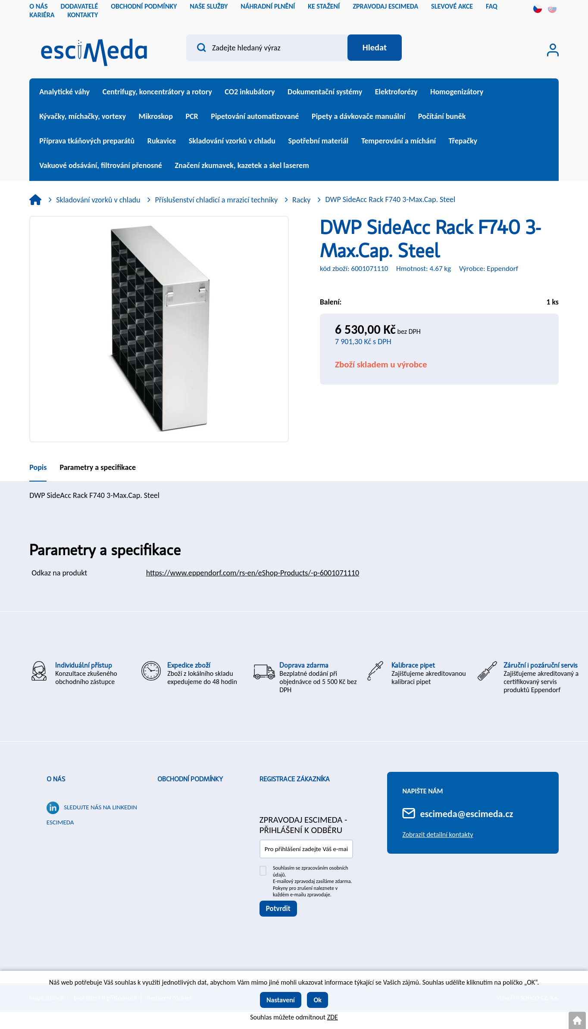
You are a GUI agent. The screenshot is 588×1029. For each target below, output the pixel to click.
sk (552, 8)
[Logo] (94, 50)
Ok (317, 1000)
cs (537, 8)
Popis (38, 467)
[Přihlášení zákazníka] (553, 50)
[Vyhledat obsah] (374, 47)
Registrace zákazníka (295, 779)
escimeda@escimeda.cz (466, 814)
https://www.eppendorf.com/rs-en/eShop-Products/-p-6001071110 (252, 573)
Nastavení (280, 1000)
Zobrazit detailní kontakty (437, 834)
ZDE (332, 1017)
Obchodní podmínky (190, 779)
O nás (56, 779)
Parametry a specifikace (97, 467)
